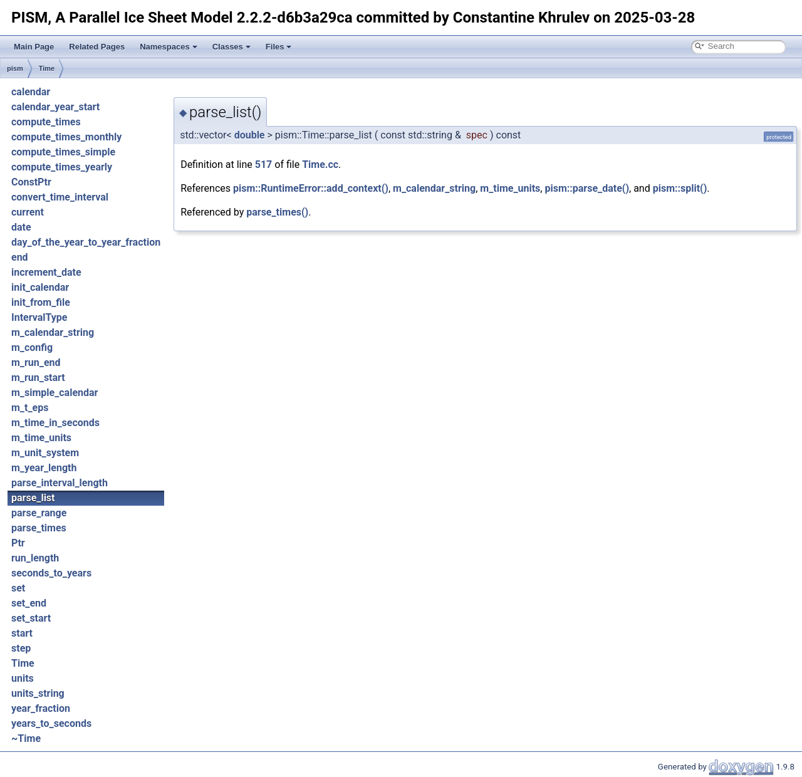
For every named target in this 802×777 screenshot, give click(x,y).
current (27, 212)
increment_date (46, 272)
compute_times (46, 122)
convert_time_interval (59, 197)
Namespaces (168, 46)
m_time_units (41, 438)
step (21, 648)
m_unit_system (45, 453)
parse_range (38, 513)
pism (15, 68)
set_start (31, 618)
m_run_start (38, 377)
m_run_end (36, 362)
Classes (231, 46)
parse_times (38, 528)
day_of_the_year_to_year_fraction (85, 242)
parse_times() (277, 212)
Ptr (18, 543)
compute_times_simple (63, 152)
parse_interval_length (59, 483)
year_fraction (40, 708)
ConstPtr (31, 182)
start (22, 633)
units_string (38, 693)
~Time (26, 738)
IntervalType (39, 317)
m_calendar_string (52, 332)
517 (264, 164)
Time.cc (320, 164)
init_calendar (40, 287)
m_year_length (43, 468)
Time (47, 68)
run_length (35, 558)
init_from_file (40, 302)
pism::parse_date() (586, 188)
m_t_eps (29, 408)
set (18, 588)
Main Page (34, 46)
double (249, 135)
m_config (32, 347)
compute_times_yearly (61, 167)
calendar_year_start (55, 107)
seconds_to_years (51, 573)
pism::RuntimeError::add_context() (310, 188)
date (21, 227)
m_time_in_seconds (55, 423)
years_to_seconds (51, 723)
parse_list (33, 498)
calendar (30, 92)
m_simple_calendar (54, 393)
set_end (28, 603)
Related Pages (97, 46)
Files (279, 46)
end (19, 257)
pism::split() (680, 188)
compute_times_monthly (66, 137)
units (22, 678)
